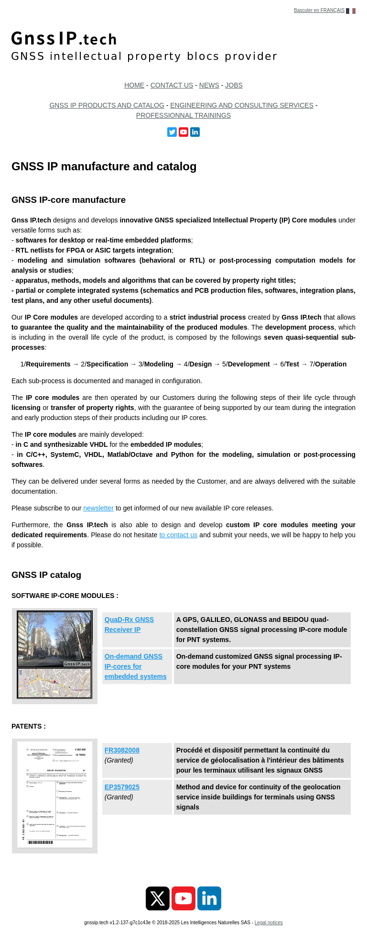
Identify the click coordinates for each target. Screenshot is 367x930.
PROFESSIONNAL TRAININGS (183, 115)
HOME (134, 85)
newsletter (98, 508)
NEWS (209, 85)
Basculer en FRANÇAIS (319, 10)
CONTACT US (172, 85)
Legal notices (269, 922)
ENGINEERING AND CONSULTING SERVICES (241, 105)
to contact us (178, 535)
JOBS (234, 85)
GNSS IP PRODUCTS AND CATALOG (106, 105)
